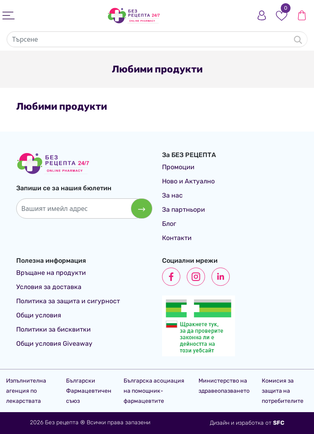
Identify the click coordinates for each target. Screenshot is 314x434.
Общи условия (38, 315)
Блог (169, 224)
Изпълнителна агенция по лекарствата (26, 390)
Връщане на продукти (51, 273)
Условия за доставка (48, 287)
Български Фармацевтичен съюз (88, 390)
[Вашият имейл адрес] (80, 208)
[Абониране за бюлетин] (141, 208)
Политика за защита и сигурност (68, 301)
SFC (278, 422)
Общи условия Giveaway (54, 343)
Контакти (177, 238)
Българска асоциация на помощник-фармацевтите (154, 390)
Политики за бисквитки (53, 329)
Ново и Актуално (188, 181)
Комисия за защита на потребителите (282, 390)
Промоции (178, 167)
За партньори (183, 209)
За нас (172, 195)
